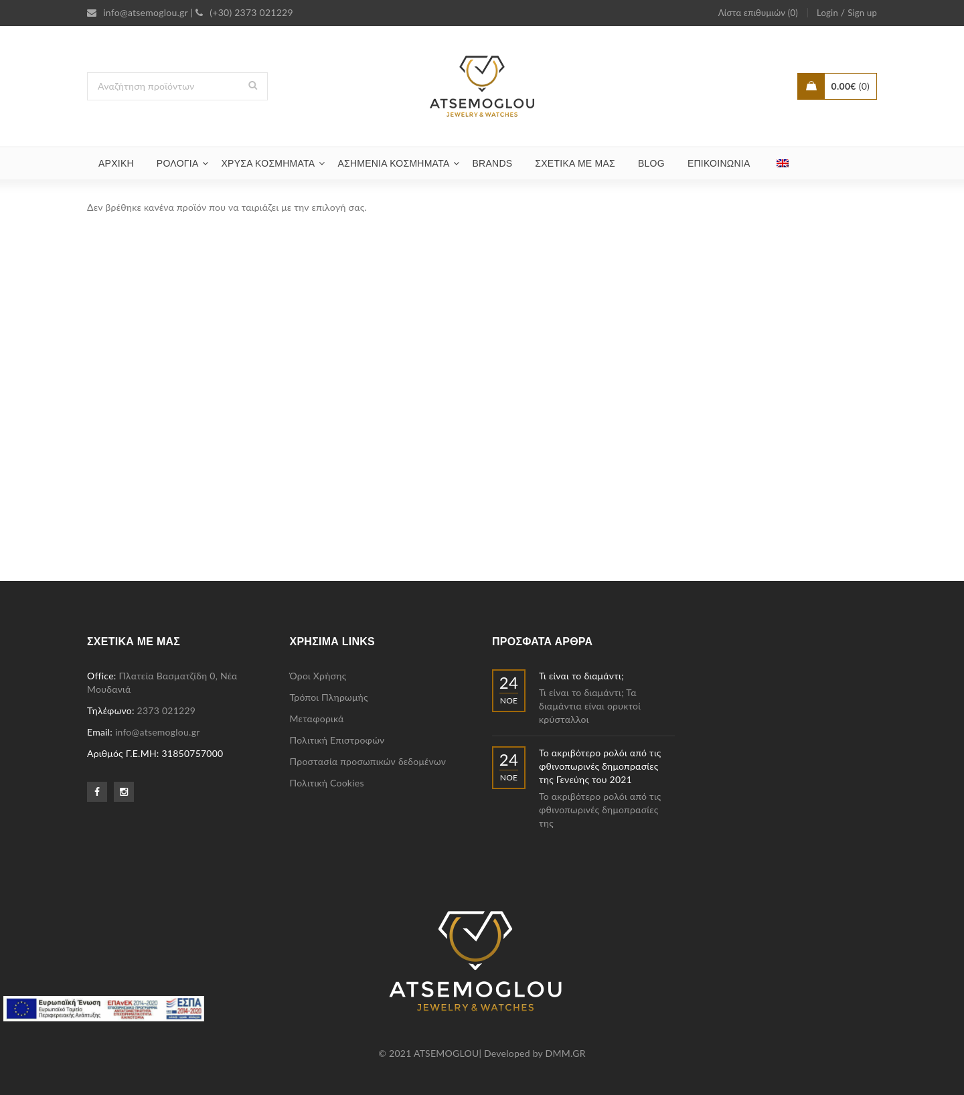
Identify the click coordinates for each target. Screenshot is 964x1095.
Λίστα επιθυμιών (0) (758, 12)
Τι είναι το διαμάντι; (581, 675)
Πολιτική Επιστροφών (337, 740)
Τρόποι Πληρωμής (329, 697)
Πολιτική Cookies (327, 782)
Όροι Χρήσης (318, 675)
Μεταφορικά (317, 718)
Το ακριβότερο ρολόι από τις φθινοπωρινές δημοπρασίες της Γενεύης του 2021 (600, 766)
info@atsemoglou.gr (137, 12)
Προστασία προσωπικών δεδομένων (368, 761)
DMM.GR (566, 1053)
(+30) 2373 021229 (244, 12)
